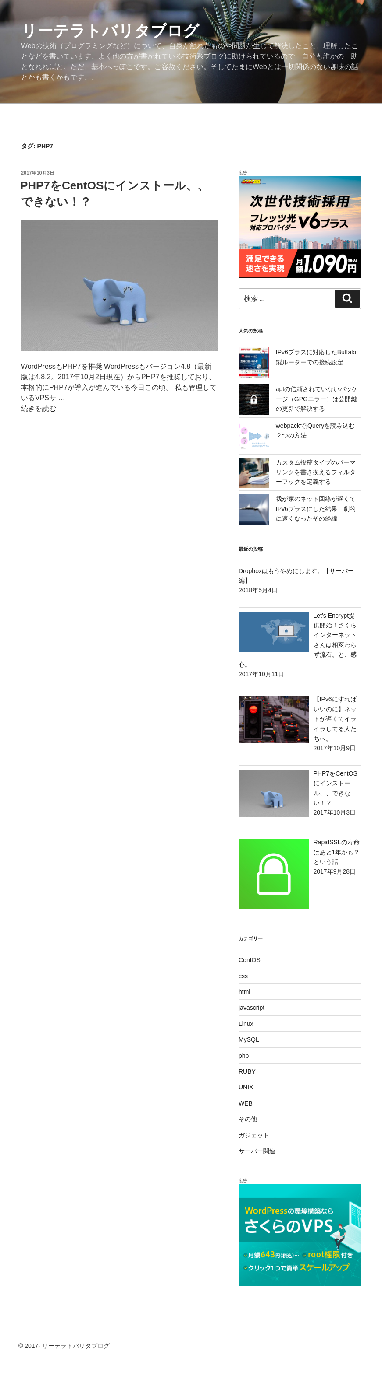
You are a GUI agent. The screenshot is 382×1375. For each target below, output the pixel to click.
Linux (246, 1023)
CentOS (250, 959)
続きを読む (38, 408)
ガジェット (254, 1135)
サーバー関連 (257, 1151)
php (244, 1055)
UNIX (246, 1087)
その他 (248, 1119)
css (243, 976)
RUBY (247, 1071)
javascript (251, 1007)
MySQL (249, 1039)
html (244, 991)
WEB (246, 1103)
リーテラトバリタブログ (110, 31)
